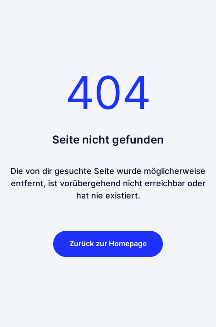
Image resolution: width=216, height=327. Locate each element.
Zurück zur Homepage (108, 243)
